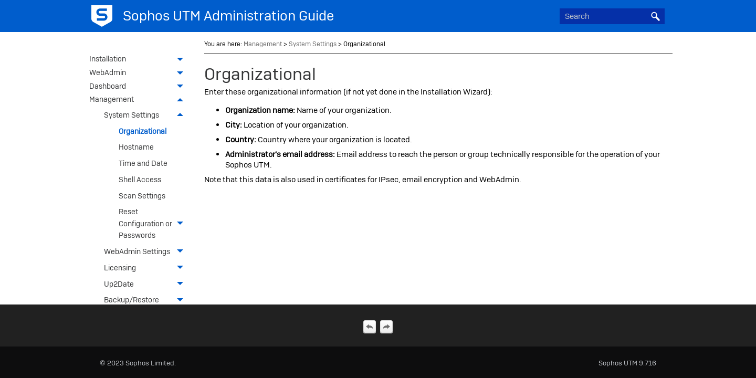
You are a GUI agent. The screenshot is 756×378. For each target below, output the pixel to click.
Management (139, 100)
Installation (139, 60)
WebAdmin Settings (146, 252)
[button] (655, 16)
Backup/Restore (146, 300)
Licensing (146, 268)
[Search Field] (612, 16)
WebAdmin (139, 73)
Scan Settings (142, 196)
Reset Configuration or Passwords (154, 224)
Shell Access (140, 179)
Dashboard (139, 87)
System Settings (146, 115)
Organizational (142, 131)
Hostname (136, 147)
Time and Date (143, 163)
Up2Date (146, 284)
